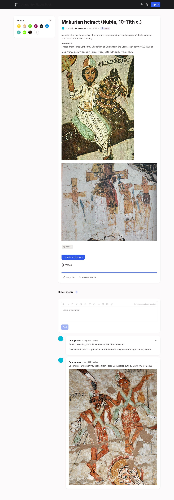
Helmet (67, 247)
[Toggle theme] (147, 5)
